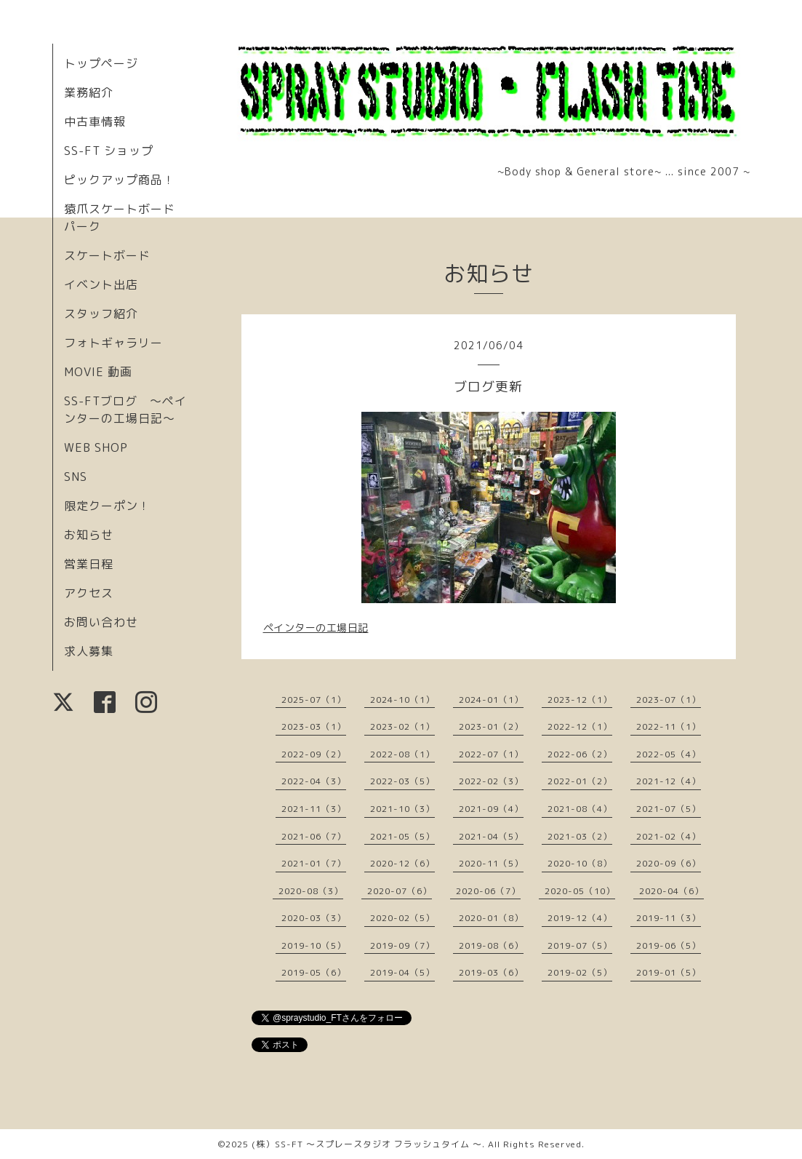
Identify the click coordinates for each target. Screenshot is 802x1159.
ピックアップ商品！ (119, 180)
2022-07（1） (491, 754)
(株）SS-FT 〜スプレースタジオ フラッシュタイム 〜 (367, 1144)
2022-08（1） (402, 754)
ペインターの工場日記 (316, 627)
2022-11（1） (668, 726)
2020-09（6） (668, 863)
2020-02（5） (402, 918)
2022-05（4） (668, 754)
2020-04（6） (671, 891)
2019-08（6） (491, 945)
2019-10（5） (313, 945)
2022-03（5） (402, 781)
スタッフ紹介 (101, 314)
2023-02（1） (402, 726)
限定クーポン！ (107, 506)
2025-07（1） (313, 699)
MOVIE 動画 (98, 372)
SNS (75, 477)
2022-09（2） (313, 754)
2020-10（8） (580, 863)
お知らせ (88, 535)
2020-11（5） (491, 863)
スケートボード (107, 255)
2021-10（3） (402, 808)
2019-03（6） (491, 972)
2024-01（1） (491, 699)
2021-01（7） (313, 863)
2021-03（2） (580, 836)
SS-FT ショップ (108, 151)
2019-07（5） (580, 945)
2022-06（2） (580, 754)
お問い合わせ (101, 622)
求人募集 (88, 651)
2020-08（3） (310, 891)
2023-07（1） (668, 699)
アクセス (88, 593)
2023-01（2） (491, 726)
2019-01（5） (668, 972)
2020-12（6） (402, 863)
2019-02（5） (580, 972)
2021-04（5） (491, 836)
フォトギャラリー (113, 343)
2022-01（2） (580, 781)
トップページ (101, 63)
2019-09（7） (402, 945)
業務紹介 (88, 92)
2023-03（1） (313, 726)
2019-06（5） (668, 945)
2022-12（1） (580, 726)
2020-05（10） (580, 891)
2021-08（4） (580, 808)
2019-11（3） (668, 918)
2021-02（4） (668, 836)
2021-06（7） (313, 836)
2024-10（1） (402, 699)
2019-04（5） (402, 972)
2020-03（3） (313, 918)
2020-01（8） (491, 918)
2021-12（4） (668, 781)
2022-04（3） (313, 781)
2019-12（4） (580, 918)
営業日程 (88, 564)
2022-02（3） (491, 781)
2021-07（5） (668, 808)
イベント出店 (101, 284)
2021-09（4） (491, 808)
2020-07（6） (399, 891)
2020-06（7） (488, 891)
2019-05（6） (313, 972)
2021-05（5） (402, 836)
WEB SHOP (96, 447)
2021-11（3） (313, 808)
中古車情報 (95, 121)
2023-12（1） (580, 699)
